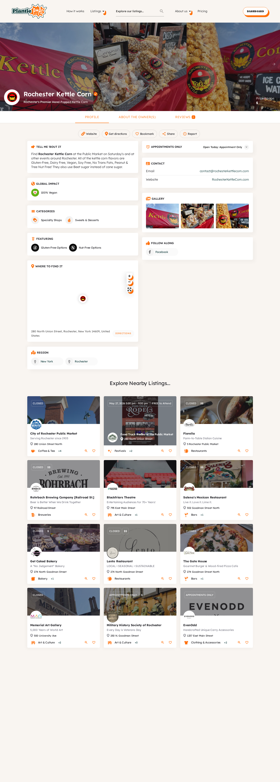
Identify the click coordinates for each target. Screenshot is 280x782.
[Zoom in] (129, 280)
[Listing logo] (12, 97)
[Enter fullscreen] (129, 293)
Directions (123, 337)
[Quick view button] (86, 459)
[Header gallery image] (46, 67)
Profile (92, 117)
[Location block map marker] (83, 303)
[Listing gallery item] (162, 220)
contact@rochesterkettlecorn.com (224, 175)
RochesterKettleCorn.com (230, 183)
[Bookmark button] (94, 459)
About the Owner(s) (137, 117)
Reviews (185, 117)
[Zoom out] (129, 286)
